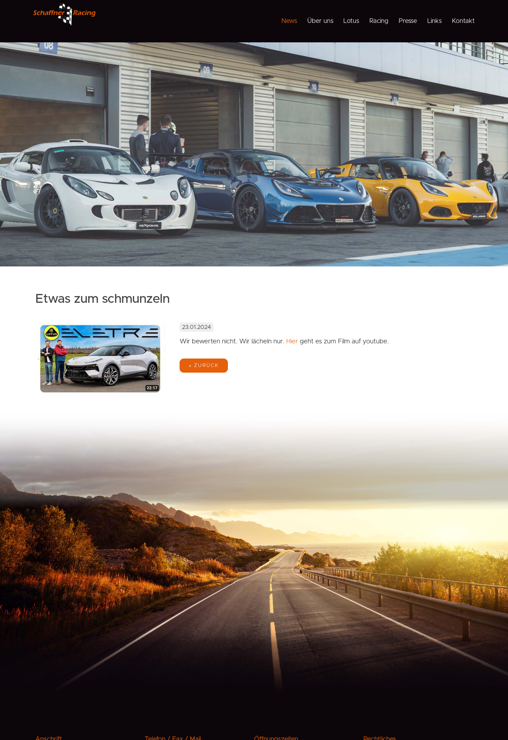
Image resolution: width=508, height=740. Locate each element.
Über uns (320, 21)
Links (434, 21)
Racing (378, 21)
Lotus (351, 21)
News (289, 21)
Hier (293, 341)
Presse (408, 21)
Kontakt (463, 21)
